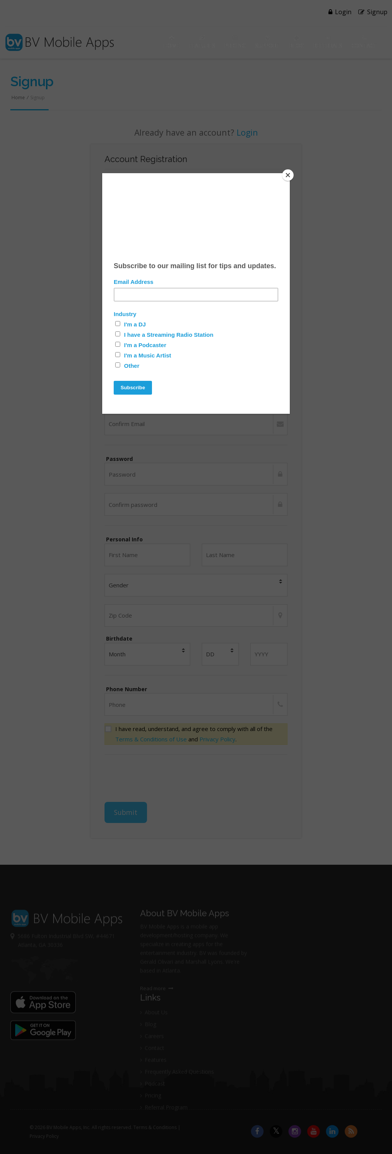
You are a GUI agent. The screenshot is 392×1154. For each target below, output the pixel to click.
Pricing (235, 42)
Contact (364, 42)
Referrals (327, 42)
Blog (296, 42)
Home (171, 42)
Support (267, 42)
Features (202, 42)
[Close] (288, 175)
